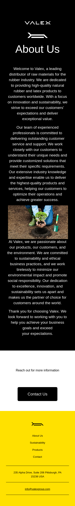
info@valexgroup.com (37, 489)
